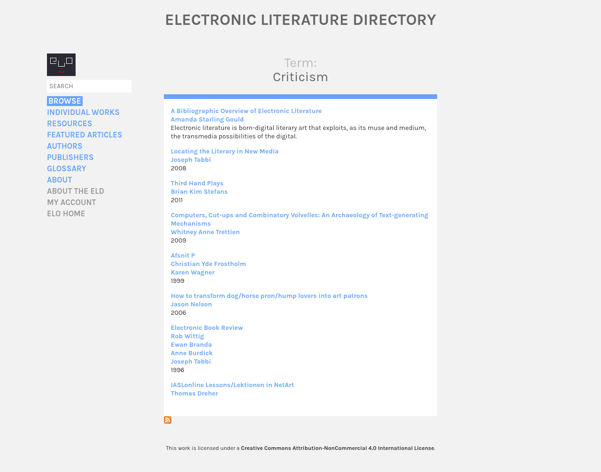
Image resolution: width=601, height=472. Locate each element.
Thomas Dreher (194, 393)
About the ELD (75, 191)
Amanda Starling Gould (207, 119)
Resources (69, 123)
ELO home (66, 213)
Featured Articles (84, 134)
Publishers (70, 157)
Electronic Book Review (207, 328)
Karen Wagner (193, 272)
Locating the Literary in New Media (225, 151)
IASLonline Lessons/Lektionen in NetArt (232, 385)
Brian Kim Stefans (199, 192)
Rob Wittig (187, 336)
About (59, 179)
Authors (65, 146)
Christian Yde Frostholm (208, 264)
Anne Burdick (192, 353)
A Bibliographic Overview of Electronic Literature (246, 111)
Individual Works (83, 112)
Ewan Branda (191, 345)
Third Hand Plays (197, 183)
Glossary (66, 168)
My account (71, 202)
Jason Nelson (191, 304)
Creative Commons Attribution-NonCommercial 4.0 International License (337, 448)
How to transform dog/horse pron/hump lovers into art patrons (269, 296)
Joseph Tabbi (191, 160)
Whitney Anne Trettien (205, 232)
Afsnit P (183, 255)
